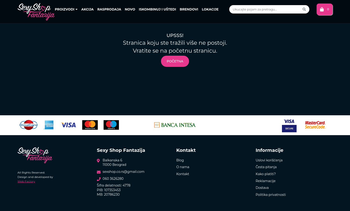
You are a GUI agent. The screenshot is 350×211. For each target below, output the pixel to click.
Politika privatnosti (271, 195)
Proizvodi (66, 9)
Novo (130, 9)
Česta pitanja (266, 167)
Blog (180, 160)
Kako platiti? (266, 174)
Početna (175, 61)
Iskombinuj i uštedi (157, 9)
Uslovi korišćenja (269, 160)
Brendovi (189, 9)
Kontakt (182, 174)
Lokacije (210, 9)
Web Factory (26, 181)
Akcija (87, 9)
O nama (182, 167)
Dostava (262, 188)
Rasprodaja (109, 9)
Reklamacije (266, 181)
